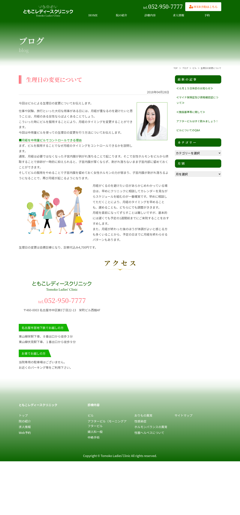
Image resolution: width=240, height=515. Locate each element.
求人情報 (178, 15)
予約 (207, 15)
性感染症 (140, 421)
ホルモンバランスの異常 (150, 427)
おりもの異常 (143, 415)
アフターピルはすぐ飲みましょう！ (197, 121)
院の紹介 (121, 15)
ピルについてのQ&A (188, 130)
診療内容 (150, 15)
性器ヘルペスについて (149, 432)
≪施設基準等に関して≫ (190, 112)
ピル (91, 415)
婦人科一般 (95, 431)
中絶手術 (94, 437)
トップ (23, 415)
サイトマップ (184, 415)
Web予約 (25, 432)
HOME (93, 15)
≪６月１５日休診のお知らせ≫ (194, 88)
